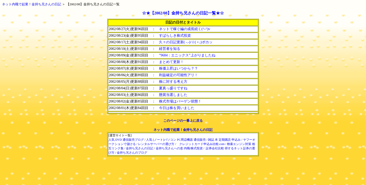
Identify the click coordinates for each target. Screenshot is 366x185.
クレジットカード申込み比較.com (202, 144)
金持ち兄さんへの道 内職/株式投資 (179, 148)
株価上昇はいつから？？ (178, 68)
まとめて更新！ (171, 62)
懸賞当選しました (173, 95)
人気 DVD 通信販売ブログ (126, 139)
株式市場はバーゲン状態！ (180, 101)
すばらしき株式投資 (175, 35)
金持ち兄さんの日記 (139, 148)
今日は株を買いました (176, 108)
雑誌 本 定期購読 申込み (224, 139)
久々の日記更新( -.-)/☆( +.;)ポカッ (186, 42)
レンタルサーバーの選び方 (156, 144)
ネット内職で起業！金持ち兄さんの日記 (183, 130)
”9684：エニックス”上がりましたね (187, 55)
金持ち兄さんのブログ (132, 152)
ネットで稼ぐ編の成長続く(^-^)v (184, 29)
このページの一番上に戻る (183, 120)
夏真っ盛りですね (173, 88)
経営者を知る (169, 49)
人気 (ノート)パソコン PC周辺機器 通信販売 (176, 139)
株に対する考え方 (173, 82)
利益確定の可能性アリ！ (178, 75)
